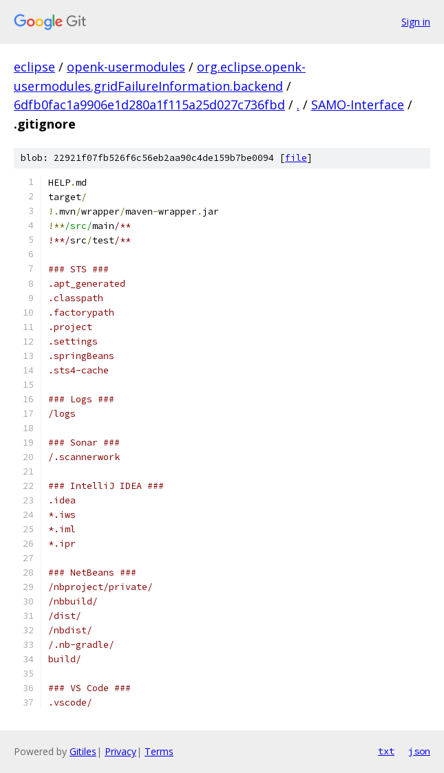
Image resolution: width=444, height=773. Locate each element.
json (419, 751)
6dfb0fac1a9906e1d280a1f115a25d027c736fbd (149, 104)
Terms (159, 751)
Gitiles (83, 751)
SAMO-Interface (357, 104)
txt (386, 751)
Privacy (120, 751)
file (296, 158)
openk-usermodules (126, 66)
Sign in (415, 21)
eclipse (34, 66)
